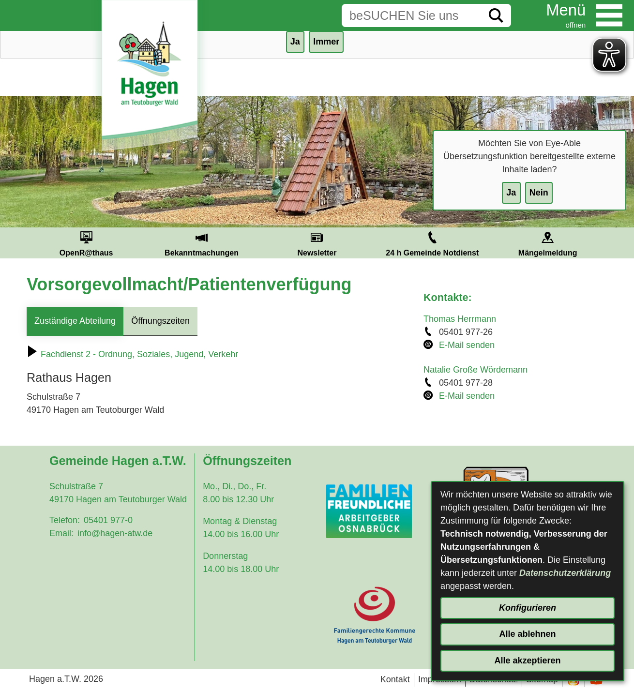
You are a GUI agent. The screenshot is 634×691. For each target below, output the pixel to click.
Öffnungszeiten (160, 321)
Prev (17, 243)
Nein (538, 192)
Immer (326, 41)
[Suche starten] (496, 15)
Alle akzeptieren (527, 660)
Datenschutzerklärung (565, 573)
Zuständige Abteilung (75, 321)
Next (617, 243)
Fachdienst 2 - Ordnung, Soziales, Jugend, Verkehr (132, 354)
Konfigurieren (527, 608)
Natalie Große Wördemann (475, 370)
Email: (61, 533)
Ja (511, 192)
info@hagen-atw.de (114, 533)
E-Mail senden (467, 345)
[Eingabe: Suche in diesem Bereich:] (411, 15)
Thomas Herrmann (459, 319)
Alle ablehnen (527, 634)
